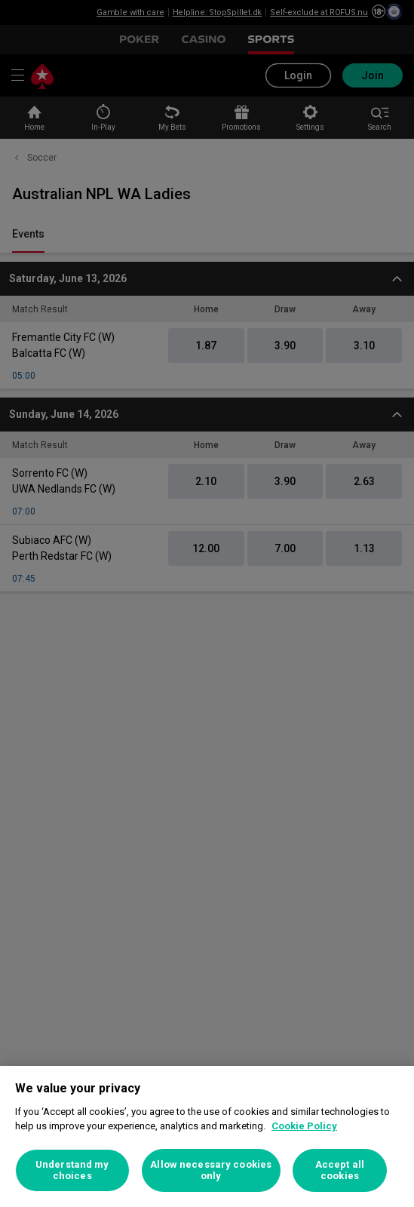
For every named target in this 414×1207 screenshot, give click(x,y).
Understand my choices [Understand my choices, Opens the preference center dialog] (72, 1170)
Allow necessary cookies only (210, 1170)
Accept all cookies (339, 1170)
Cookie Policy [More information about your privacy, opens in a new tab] (304, 1126)
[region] (207, 1136)
